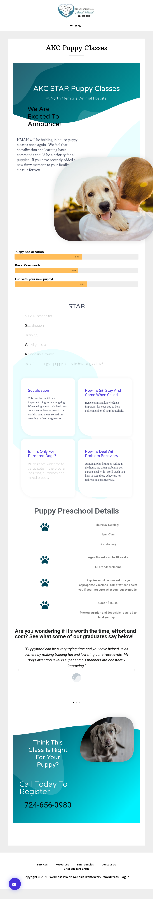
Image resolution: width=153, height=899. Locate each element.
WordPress (111, 877)
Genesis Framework (87, 877)
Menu (79, 26)
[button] (15, 884)
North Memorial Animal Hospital (76, 11)
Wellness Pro (59, 877)
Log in (125, 877)
